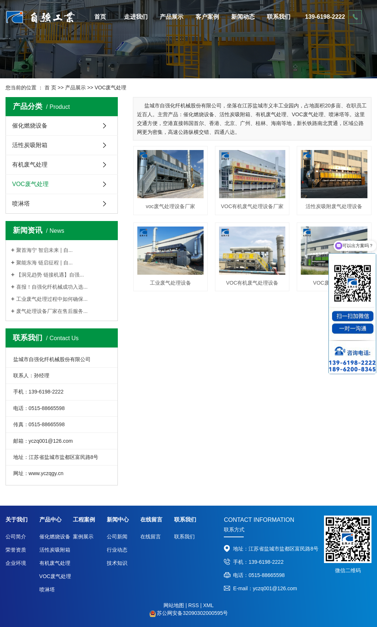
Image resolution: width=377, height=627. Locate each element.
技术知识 (117, 563)
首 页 (50, 87)
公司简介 (16, 536)
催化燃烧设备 (29, 125)
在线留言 (150, 536)
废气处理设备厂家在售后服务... (52, 311)
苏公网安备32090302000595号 (192, 613)
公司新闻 (117, 536)
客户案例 (207, 17)
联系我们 (278, 17)
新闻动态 (243, 17)
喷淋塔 (21, 203)
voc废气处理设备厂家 (170, 206)
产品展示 (171, 17)
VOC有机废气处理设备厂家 (252, 206)
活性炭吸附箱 (29, 145)
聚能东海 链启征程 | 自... (44, 263)
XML (208, 605)
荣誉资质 (16, 550)
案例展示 (83, 536)
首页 (100, 17)
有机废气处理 (29, 164)
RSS (193, 605)
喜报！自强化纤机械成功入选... (52, 287)
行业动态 (117, 550)
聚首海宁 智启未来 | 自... (44, 250)
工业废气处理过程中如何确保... (52, 299)
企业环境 (16, 563)
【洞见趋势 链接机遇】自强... (50, 275)
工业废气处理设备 (170, 283)
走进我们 (136, 17)
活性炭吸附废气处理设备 (334, 206)
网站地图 (173, 605)
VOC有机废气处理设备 (252, 283)
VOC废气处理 (110, 87)
